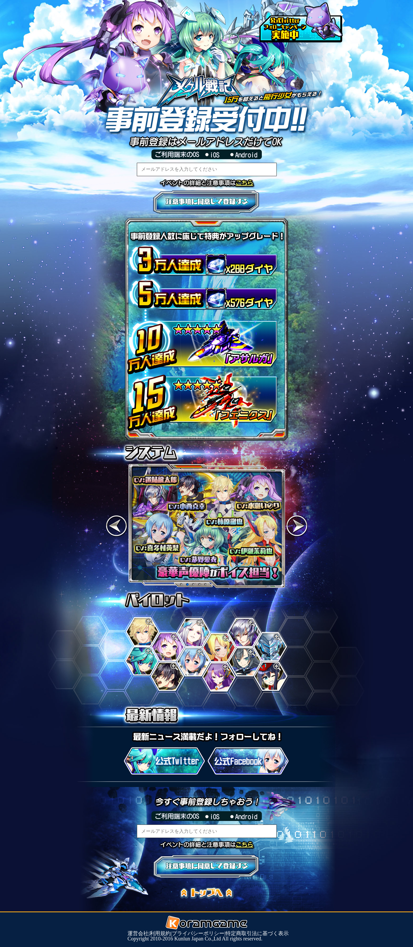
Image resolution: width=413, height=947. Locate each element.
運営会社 (138, 933)
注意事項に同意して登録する (206, 202)
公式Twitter (164, 761)
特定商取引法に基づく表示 (257, 933)
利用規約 (160, 933)
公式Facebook (248, 761)
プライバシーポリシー (198, 933)
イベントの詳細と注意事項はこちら (247, 182)
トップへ (209, 893)
